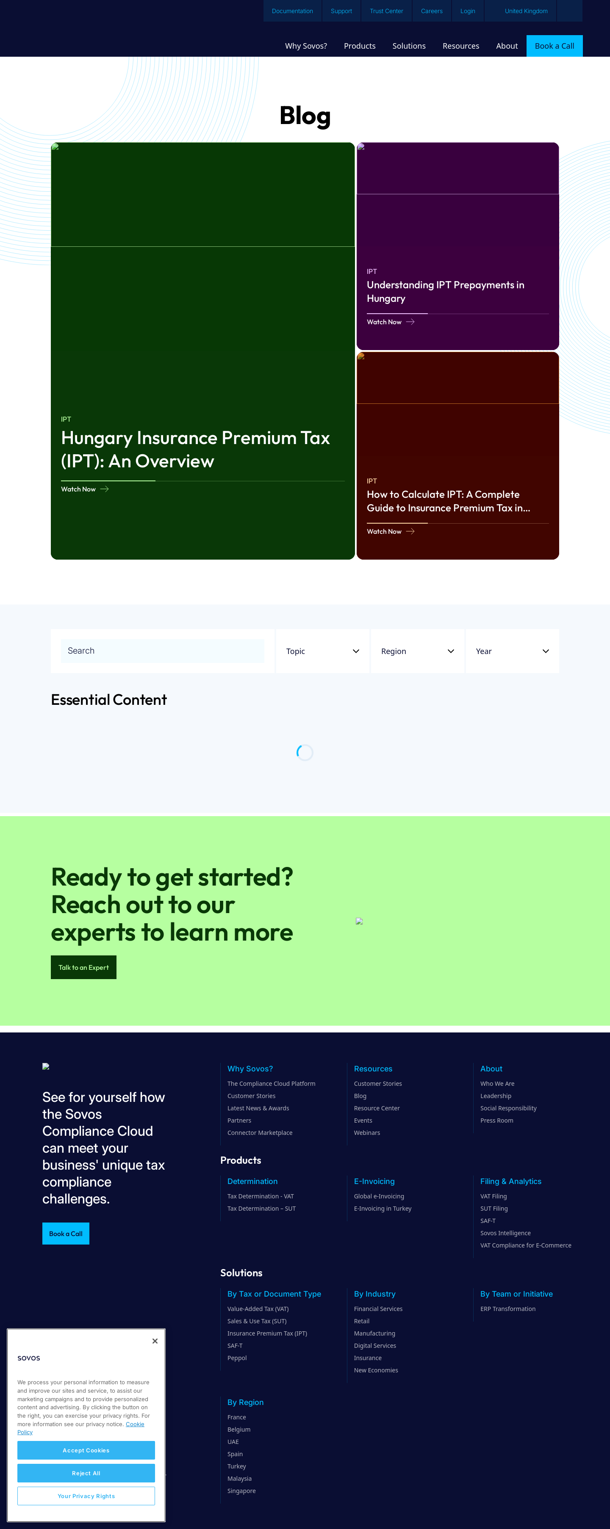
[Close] (155, 1341)
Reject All (86, 1473)
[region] (86, 1425)
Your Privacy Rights (86, 1496)
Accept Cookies (86, 1450)
